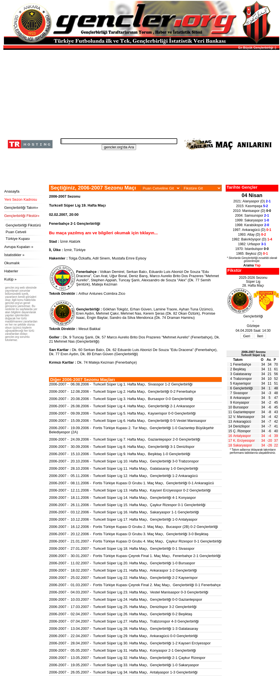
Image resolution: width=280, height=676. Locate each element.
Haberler (11, 271)
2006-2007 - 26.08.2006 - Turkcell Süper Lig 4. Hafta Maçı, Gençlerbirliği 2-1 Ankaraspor (122, 406)
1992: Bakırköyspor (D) (252, 239)
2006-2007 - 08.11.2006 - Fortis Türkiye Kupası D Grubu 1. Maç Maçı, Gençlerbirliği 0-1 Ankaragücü (131, 483)
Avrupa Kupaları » (18, 247)
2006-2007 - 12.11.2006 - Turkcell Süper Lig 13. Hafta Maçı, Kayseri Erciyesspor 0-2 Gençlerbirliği (130, 490)
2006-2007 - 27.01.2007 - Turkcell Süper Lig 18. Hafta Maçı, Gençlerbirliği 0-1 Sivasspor (122, 548)
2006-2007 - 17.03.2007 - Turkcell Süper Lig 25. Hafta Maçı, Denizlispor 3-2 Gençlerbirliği (123, 607)
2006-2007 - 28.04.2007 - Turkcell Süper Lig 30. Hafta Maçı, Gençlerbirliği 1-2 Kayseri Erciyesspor (130, 643)
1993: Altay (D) (252, 235)
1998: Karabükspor (252, 225)
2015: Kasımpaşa (252, 206)
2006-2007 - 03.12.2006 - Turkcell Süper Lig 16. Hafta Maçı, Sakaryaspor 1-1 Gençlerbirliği (124, 512)
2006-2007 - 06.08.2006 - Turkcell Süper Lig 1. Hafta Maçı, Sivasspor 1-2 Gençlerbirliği (120, 384)
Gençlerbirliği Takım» (21, 207)
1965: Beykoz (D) (252, 254)
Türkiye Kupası (18, 239)
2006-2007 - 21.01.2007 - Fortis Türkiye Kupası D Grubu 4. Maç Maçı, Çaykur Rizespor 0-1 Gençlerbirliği (135, 541)
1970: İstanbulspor (252, 249)
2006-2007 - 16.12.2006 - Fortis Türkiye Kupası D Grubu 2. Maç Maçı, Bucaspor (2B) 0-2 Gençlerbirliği (133, 527)
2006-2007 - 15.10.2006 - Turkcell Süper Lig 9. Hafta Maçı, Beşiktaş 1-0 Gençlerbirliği (119, 454)
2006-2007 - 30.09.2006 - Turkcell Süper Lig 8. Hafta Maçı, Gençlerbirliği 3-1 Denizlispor (122, 447)
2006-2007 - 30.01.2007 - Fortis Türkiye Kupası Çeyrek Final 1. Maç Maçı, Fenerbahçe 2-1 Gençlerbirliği (135, 556)
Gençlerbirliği (243, 388)
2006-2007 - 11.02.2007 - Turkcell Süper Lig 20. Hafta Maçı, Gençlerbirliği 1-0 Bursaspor (122, 563)
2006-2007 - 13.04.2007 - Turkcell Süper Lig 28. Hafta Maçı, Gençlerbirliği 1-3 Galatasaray (123, 628)
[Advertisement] (140, 92)
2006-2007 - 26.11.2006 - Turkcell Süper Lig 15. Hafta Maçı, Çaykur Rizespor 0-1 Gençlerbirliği (127, 505)
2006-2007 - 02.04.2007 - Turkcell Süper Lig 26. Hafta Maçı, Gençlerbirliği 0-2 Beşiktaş (120, 614)
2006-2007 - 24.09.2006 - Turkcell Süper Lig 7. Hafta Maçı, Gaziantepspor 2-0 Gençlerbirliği (124, 439)
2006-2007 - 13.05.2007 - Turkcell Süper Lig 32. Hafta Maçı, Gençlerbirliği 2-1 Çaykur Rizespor (127, 658)
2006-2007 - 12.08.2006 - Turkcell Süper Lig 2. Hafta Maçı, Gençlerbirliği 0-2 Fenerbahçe (122, 391)
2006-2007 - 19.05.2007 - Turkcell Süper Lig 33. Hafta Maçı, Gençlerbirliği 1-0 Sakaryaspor (124, 665)
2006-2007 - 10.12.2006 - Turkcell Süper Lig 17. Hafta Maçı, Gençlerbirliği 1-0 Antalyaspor (123, 519)
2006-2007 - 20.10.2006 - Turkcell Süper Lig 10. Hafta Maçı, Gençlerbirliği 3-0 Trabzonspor (124, 461)
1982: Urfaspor (252, 244)
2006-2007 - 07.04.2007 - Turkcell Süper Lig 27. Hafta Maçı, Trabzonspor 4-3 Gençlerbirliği (124, 621)
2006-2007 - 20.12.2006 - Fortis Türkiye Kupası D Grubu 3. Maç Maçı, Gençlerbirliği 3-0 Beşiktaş (128, 534)
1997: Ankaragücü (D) (252, 230)
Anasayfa (11, 191)
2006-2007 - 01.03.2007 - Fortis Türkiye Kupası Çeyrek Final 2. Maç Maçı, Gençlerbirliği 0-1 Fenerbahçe (135, 585)
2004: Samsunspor (252, 215)
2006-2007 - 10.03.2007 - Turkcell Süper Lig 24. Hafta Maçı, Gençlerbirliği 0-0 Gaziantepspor (125, 599)
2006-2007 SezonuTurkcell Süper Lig (253, 353)
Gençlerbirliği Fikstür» (21, 216)
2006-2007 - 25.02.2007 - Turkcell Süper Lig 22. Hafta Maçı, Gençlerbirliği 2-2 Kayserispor (123, 578)
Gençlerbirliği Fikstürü (23, 225)
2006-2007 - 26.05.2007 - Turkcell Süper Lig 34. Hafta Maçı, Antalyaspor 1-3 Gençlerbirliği (123, 672)
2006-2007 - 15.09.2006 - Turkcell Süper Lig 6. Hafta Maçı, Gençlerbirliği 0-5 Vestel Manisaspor (127, 420)
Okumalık (12, 263)
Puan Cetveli (16, 232)
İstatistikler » (14, 255)
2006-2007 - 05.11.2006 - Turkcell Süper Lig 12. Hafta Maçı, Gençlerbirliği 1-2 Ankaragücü (123, 476)
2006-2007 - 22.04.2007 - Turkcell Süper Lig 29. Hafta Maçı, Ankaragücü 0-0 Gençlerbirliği (123, 636)
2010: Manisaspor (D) (252, 211)
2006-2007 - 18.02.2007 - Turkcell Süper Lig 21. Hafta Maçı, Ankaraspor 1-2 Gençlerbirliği (123, 570)
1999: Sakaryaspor (252, 220)
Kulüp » (10, 279)
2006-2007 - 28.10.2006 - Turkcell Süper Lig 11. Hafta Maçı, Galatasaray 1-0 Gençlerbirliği (123, 468)
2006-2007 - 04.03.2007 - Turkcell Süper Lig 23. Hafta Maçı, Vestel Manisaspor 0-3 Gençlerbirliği (128, 592)
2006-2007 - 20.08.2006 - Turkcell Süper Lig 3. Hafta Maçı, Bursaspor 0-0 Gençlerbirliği (121, 399)
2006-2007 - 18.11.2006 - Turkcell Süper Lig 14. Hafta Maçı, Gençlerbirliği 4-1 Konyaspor (122, 497)
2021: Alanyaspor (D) (251, 201)
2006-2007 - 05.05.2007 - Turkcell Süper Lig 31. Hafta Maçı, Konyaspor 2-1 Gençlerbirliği (122, 650)
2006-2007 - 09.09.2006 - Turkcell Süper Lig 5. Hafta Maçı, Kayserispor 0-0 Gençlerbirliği (122, 413)
